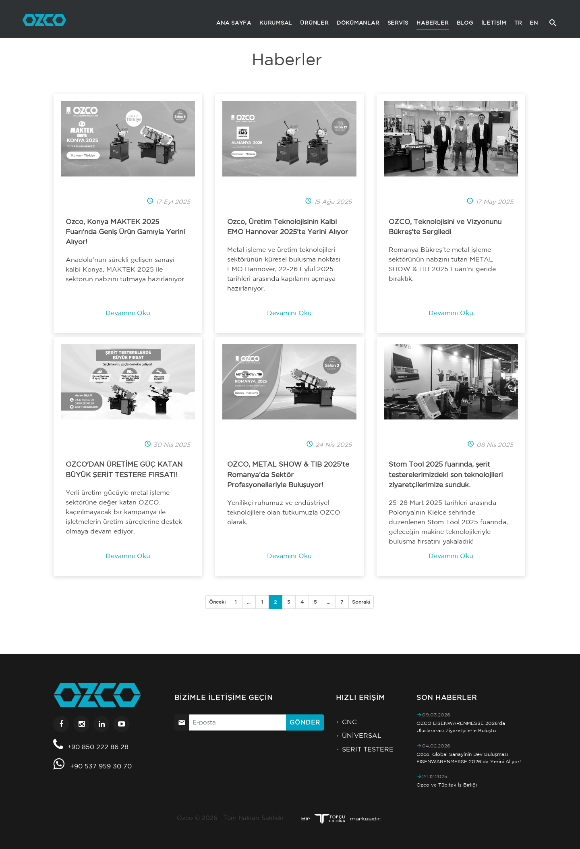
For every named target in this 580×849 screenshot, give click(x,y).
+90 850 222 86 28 (97, 746)
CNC (349, 721)
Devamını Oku (128, 312)
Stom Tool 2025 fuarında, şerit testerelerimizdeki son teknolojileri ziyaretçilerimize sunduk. (446, 474)
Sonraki (361, 601)
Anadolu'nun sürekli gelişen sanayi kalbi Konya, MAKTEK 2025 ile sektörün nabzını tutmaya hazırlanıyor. (126, 269)
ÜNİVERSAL (361, 735)
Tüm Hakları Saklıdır (253, 817)
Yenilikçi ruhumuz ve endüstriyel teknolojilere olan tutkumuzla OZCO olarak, (283, 512)
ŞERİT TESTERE (368, 749)
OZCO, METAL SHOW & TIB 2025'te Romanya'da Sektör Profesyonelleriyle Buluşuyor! (288, 474)
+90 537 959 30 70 (101, 766)
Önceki (217, 601)
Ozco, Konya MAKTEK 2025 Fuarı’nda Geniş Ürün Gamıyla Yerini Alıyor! (125, 231)
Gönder (305, 722)
